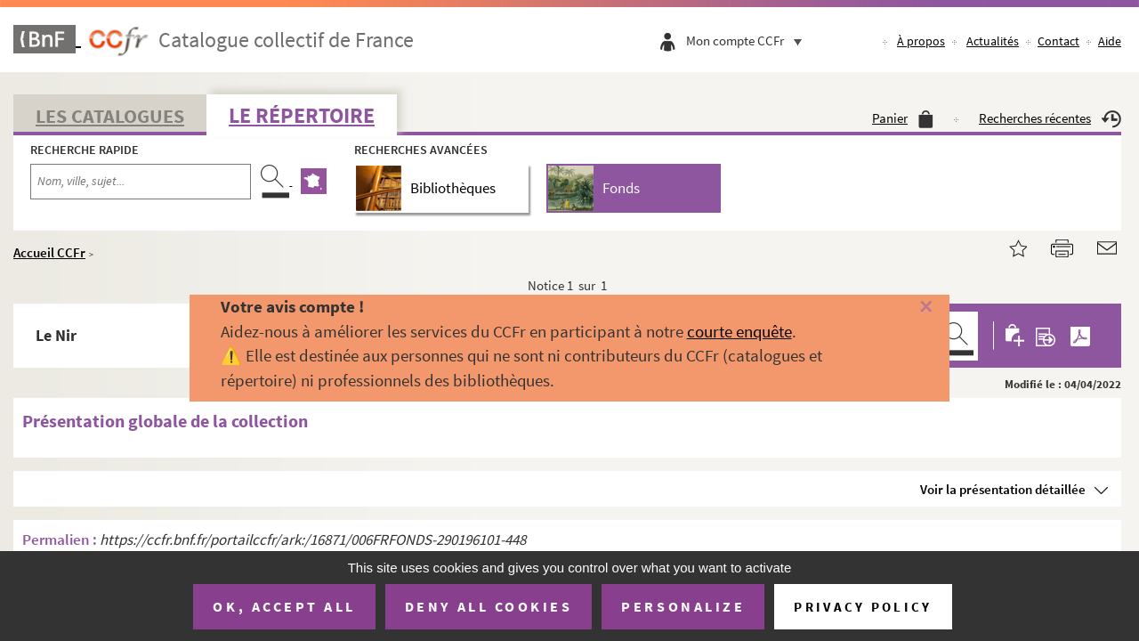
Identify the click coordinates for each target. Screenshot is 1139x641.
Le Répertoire (302, 115)
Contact (1058, 41)
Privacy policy (863, 606)
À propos (921, 41)
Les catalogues (110, 115)
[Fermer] (901, 307)
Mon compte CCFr (748, 40)
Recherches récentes (1050, 118)
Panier (902, 118)
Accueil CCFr (49, 252)
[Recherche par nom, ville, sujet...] (140, 181)
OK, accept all (284, 606)
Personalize (683, 606)
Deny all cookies (488, 606)
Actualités (992, 41)
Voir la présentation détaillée (1003, 489)
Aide (1109, 41)
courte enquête (739, 331)
